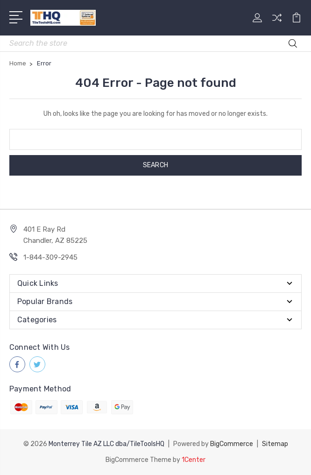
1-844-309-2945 (50, 257)
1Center (193, 460)
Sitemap (275, 444)
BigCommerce (231, 444)
